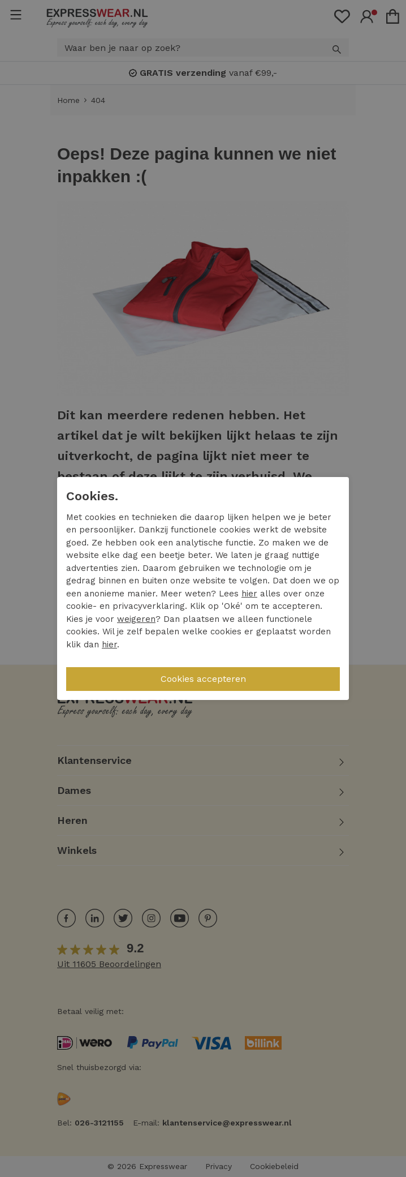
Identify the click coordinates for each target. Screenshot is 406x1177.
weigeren (136, 619)
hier (249, 593)
